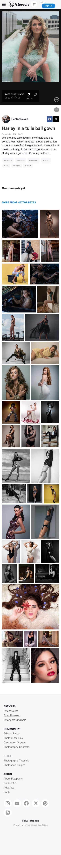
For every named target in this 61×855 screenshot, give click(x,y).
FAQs (7, 792)
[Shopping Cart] (34, 4)
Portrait (33, 160)
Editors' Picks (11, 733)
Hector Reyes (19, 119)
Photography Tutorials (16, 760)
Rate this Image (14, 94)
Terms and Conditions (37, 825)
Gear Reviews (12, 715)
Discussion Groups (14, 742)
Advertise (9, 787)
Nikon (28, 165)
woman (16, 165)
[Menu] (4, 4)
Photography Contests (16, 747)
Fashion (8, 160)
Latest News (11, 711)
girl (6, 165)
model (46, 160)
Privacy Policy (20, 825)
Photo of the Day (13, 738)
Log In (42, 2)
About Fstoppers (13, 778)
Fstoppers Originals (15, 720)
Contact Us (10, 783)
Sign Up (48, 6)
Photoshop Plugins (14, 765)
